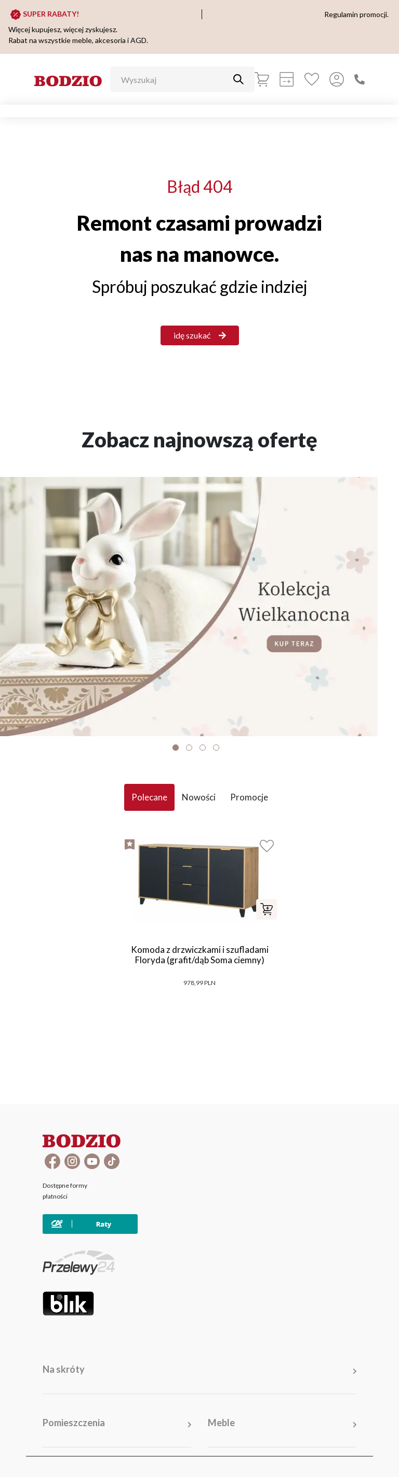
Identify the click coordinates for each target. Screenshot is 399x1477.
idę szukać (200, 335)
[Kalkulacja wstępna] (287, 79)
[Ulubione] (311, 79)
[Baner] (199, 606)
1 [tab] (175, 747)
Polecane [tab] (149, 797)
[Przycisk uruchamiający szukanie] (238, 79)
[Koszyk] (262, 79)
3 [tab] (203, 747)
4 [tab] (216, 747)
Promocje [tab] (249, 797)
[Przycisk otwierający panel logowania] (336, 79)
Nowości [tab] (199, 797)
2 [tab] (189, 747)
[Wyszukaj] (174, 79)
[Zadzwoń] (359, 79)
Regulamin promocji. (356, 14)
